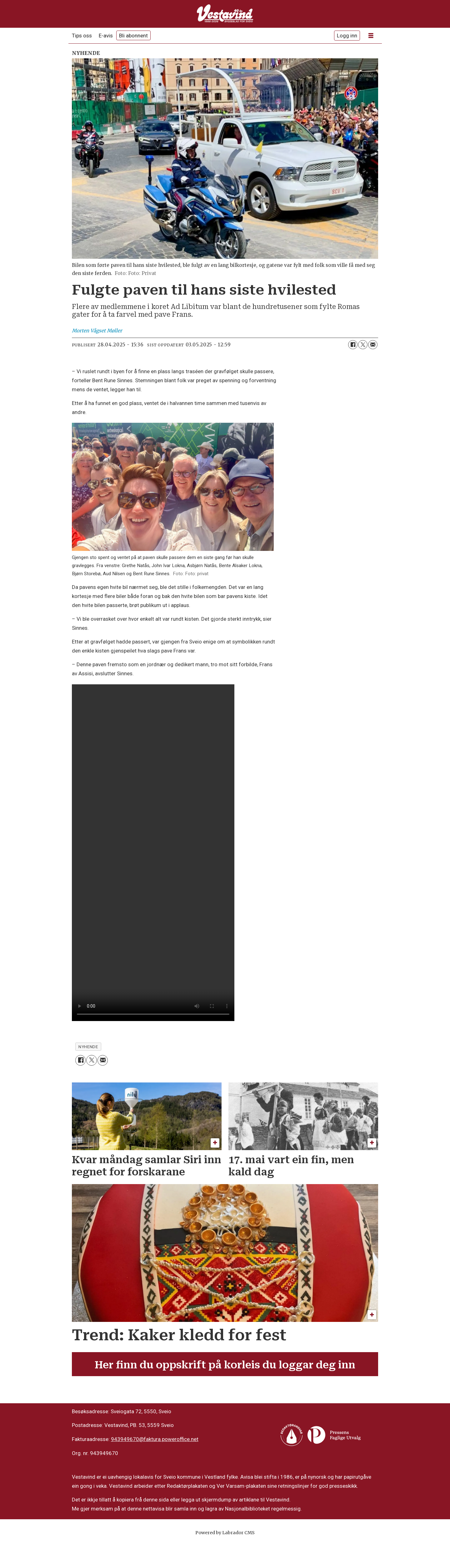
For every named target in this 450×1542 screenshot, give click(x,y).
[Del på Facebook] (353, 344)
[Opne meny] (371, 36)
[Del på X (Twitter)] (363, 344)
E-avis (106, 35)
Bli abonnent (133, 35)
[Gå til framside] (225, 13)
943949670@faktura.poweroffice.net (154, 1439)
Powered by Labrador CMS (225, 1532)
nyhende (88, 1046)
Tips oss (82, 35)
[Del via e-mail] (373, 344)
